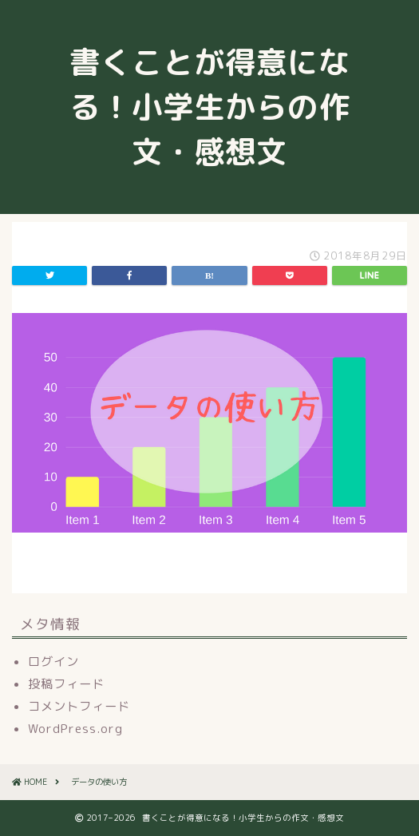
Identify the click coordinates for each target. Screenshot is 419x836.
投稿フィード (66, 684)
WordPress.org (75, 728)
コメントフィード (79, 706)
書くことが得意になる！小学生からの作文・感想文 (209, 107)
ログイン (53, 661)
